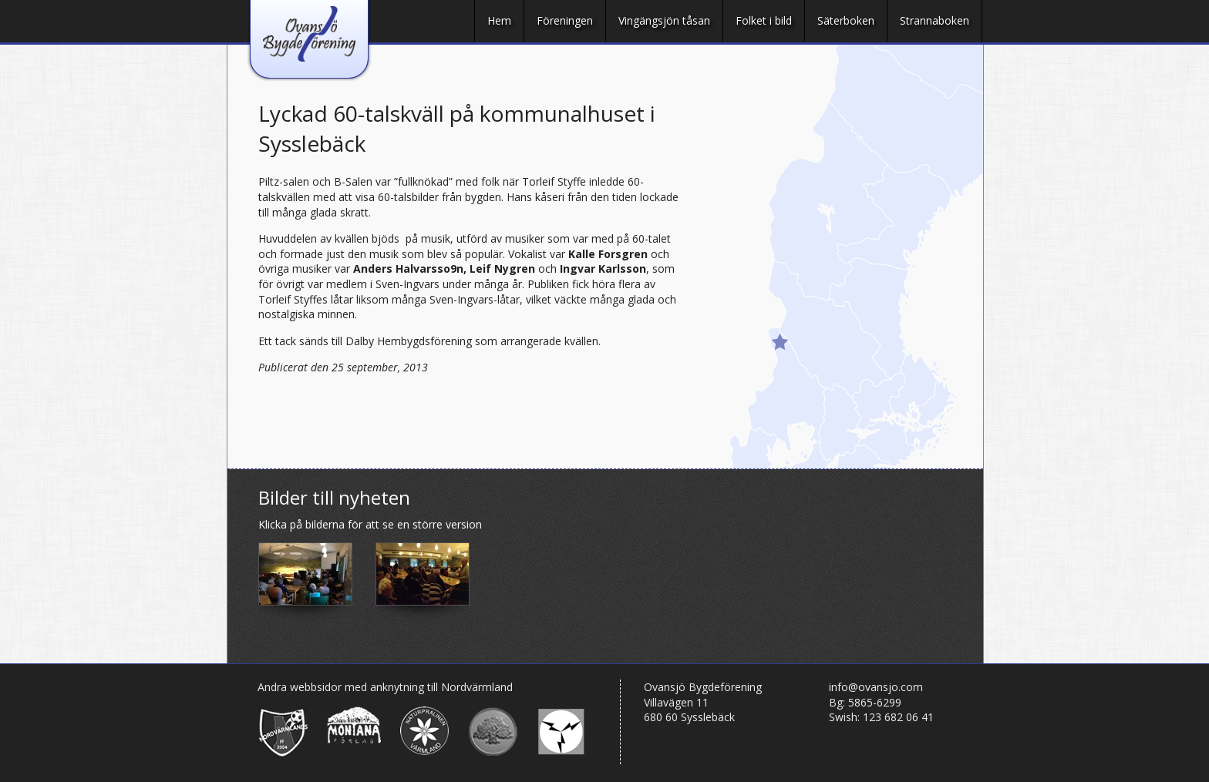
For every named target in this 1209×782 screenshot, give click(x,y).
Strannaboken (934, 20)
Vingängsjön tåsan (664, 20)
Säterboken (845, 20)
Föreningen (565, 20)
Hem (499, 20)
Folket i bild (764, 20)
